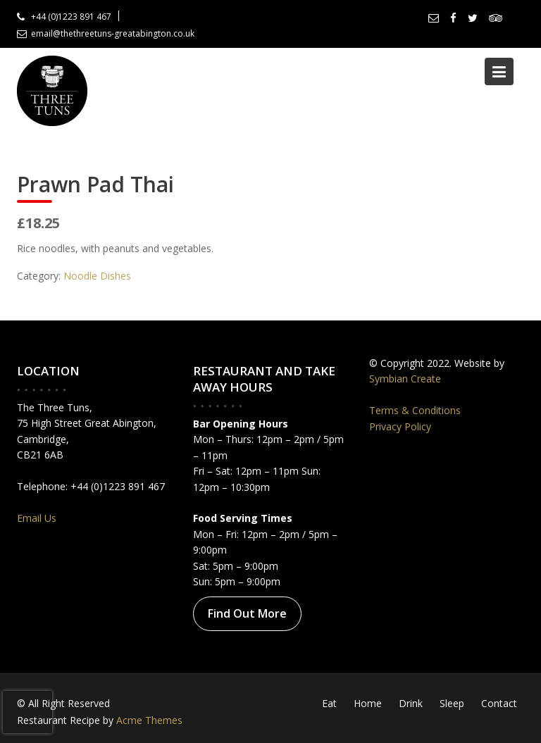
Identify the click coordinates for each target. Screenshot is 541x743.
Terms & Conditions (415, 410)
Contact (499, 703)
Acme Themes (149, 720)
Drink (411, 703)
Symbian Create (405, 378)
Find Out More (247, 613)
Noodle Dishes (97, 275)
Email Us (36, 518)
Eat (329, 703)
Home (368, 703)
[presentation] (27, 712)
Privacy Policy (400, 426)
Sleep (452, 703)
